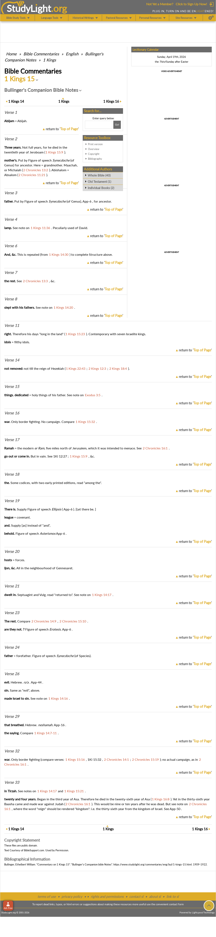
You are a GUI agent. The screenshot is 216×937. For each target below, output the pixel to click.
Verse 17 (11, 439)
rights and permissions (107, 896)
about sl (155, 896)
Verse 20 (11, 551)
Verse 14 (11, 360)
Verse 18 (11, 474)
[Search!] (117, 125)
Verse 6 (10, 246)
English (72, 53)
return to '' (62, 129)
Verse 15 (11, 386)
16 (111, 101)
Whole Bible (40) (99, 175)
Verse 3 (10, 193)
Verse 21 (11, 586)
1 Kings (49, 59)
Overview (93, 149)
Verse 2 (10, 139)
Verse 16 (11, 413)
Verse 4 (10, 219)
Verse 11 (11, 325)
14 (16, 101)
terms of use (47, 896)
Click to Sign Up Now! (191, 4)
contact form (176, 904)
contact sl (136, 896)
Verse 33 (11, 782)
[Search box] (98, 125)
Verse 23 (11, 613)
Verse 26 (11, 674)
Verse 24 (11, 647)
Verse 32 (11, 751)
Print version (95, 144)
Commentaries (41, 53)
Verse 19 (11, 501)
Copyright (93, 153)
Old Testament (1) (99, 181)
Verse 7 (10, 272)
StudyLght (29, 8)
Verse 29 (11, 716)
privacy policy (72, 896)
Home (11, 53)
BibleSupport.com (34, 850)
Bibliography (95, 158)
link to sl (172, 896)
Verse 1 (10, 112)
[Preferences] (211, 18)
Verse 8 (10, 299)
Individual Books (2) (101, 188)
